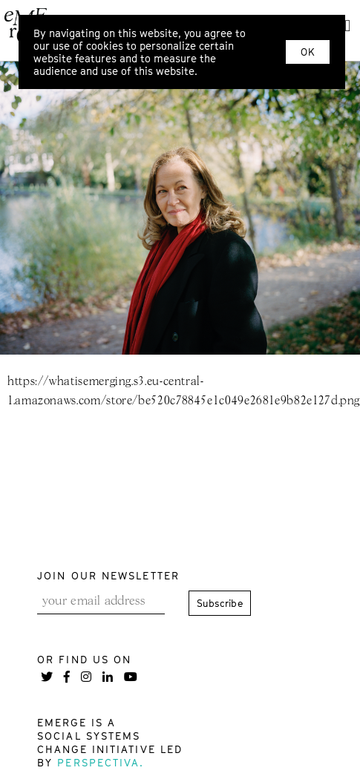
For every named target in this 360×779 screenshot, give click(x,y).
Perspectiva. (100, 762)
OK (308, 52)
